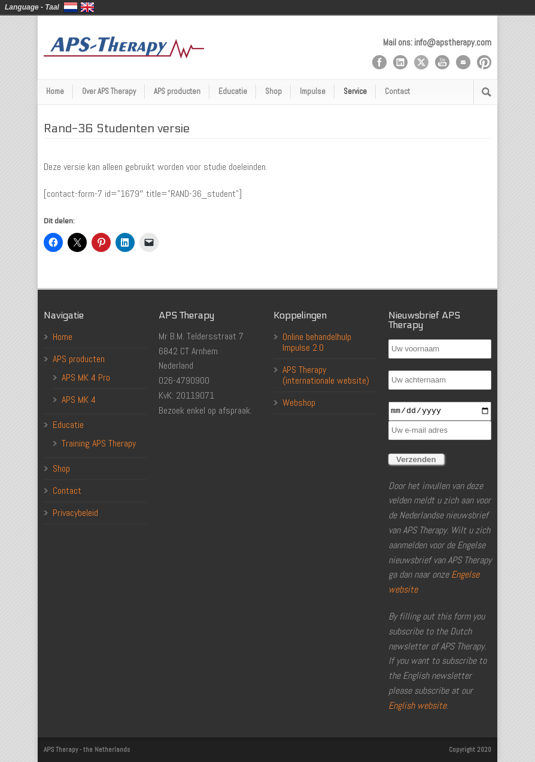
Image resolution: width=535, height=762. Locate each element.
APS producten (177, 91)
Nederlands (70, 7)
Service (355, 91)
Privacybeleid (75, 512)
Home (55, 91)
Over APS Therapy (109, 91)
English (87, 7)
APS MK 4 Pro (86, 377)
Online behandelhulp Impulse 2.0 (316, 342)
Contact (397, 91)
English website (417, 705)
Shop (273, 91)
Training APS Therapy (99, 443)
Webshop (298, 402)
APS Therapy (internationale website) (325, 375)
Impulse (313, 91)
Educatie (232, 91)
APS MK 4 (79, 399)
